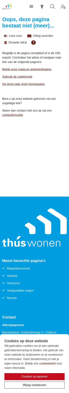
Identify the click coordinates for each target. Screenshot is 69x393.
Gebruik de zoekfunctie (17, 76)
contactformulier (12, 115)
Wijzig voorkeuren (34, 385)
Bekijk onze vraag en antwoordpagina (26, 69)
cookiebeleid (47, 363)
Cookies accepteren (34, 376)
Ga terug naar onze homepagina (23, 84)
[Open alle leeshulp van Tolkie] (33, 42)
